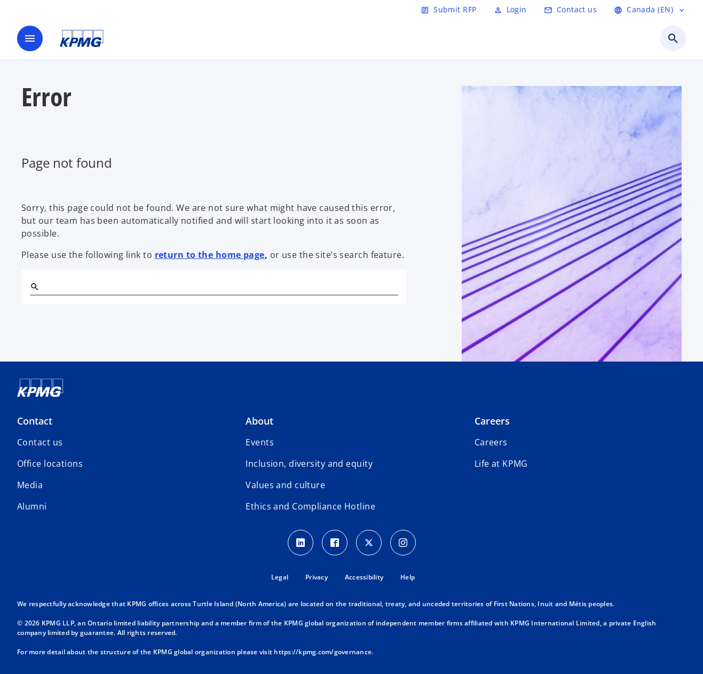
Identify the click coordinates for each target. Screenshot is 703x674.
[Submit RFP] (448, 9)
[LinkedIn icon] (300, 542)
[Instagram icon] (403, 542)
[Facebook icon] (334, 542)
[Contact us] (570, 9)
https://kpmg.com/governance (323, 651)
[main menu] (30, 38)
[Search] (34, 286)
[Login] (510, 9)
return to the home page (210, 255)
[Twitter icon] (369, 542)
